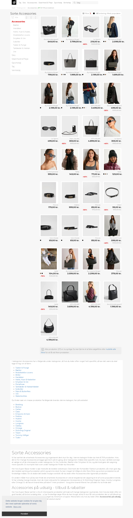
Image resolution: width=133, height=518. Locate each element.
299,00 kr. (53, 309)
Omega (18, 428)
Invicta (18, 421)
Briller (18, 375)
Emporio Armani (22, 414)
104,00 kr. (53, 273)
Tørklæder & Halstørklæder (27, 387)
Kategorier (21, 8)
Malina (76, 205)
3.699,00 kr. (73, 306)
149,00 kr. (74, 174)
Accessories (32, 3)
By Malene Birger (72, 39)
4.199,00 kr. (94, 306)
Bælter (18, 370)
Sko (24, 3)
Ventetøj (67, 3)
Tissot (17, 433)
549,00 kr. (95, 44)
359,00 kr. (74, 141)
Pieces (97, 172)
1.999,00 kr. (74, 75)
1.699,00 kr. (116, 75)
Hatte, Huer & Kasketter (25, 380)
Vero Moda (54, 238)
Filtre (86, 13)
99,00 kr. (116, 207)
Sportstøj (58, 3)
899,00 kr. (74, 143)
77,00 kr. (95, 174)
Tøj (20, 3)
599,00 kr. (116, 143)
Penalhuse (19, 384)
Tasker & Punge (22, 368)
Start (14, 8)
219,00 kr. (95, 41)
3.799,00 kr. (74, 41)
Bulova (18, 407)
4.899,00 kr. (94, 141)
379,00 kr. (116, 273)
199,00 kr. (117, 210)
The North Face (115, 238)
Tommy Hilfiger (22, 435)
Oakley (18, 426)
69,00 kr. (53, 240)
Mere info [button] (17, 507)
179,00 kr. (53, 207)
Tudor (18, 438)
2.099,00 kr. (116, 41)
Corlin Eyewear (52, 172)
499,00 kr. (116, 108)
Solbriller (19, 389)
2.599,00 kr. (73, 273)
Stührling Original (22, 430)
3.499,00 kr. (95, 108)
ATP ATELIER (95, 105)
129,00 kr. (96, 177)
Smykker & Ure (21, 382)
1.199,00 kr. (115, 306)
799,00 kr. (53, 75)
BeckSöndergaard (51, 39)
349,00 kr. (53, 276)
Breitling (19, 405)
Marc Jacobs (74, 139)
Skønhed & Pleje (46, 3)
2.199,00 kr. (95, 75)
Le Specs (96, 39)
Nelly (77, 172)
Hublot (18, 419)
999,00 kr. (116, 110)
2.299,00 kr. (94, 273)
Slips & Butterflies (22, 391)
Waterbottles (21, 396)
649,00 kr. (53, 41)
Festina (18, 416)
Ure (17, 394)
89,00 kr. (95, 207)
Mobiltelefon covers (24, 373)
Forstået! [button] (24, 514)
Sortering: (108, 13)
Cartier (18, 409)
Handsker (19, 377)
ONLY (119, 205)
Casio (17, 412)
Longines (19, 423)
